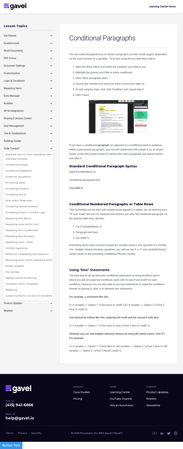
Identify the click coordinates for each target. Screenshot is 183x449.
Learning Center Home (162, 6)
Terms (9, 433)
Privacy (22, 433)
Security (36, 433)
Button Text (11, 445)
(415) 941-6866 (19, 405)
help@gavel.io (19, 418)
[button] (28, 35)
